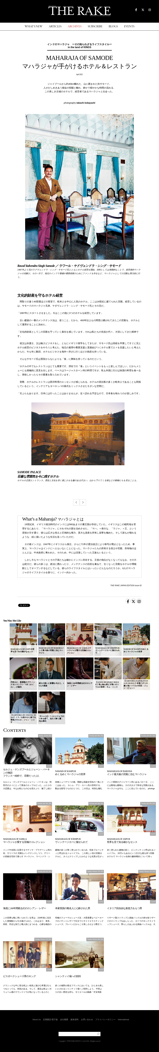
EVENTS (129, 27)
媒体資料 (74, 1019)
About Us (36, 1019)
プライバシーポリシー (105, 1019)
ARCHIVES (75, 27)
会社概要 (64, 1019)
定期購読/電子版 (50, 1019)
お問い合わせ (87, 1019)
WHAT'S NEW (34, 27)
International (123, 1019)
